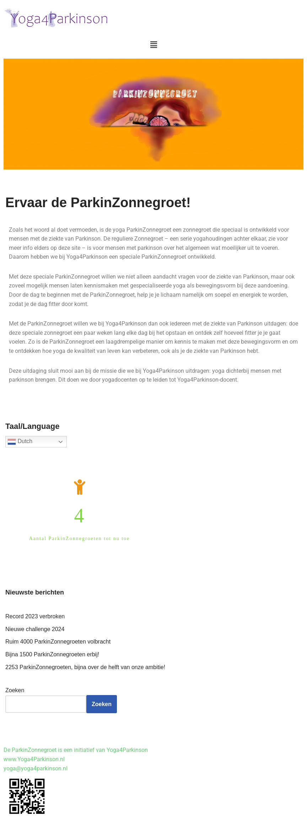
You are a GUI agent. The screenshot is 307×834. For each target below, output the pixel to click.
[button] (153, 45)
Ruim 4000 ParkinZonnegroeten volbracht (58, 642)
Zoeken (14, 690)
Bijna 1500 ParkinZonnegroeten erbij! (52, 654)
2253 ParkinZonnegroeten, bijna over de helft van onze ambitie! (85, 667)
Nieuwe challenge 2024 (34, 629)
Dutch (19, 441)
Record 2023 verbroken (35, 616)
